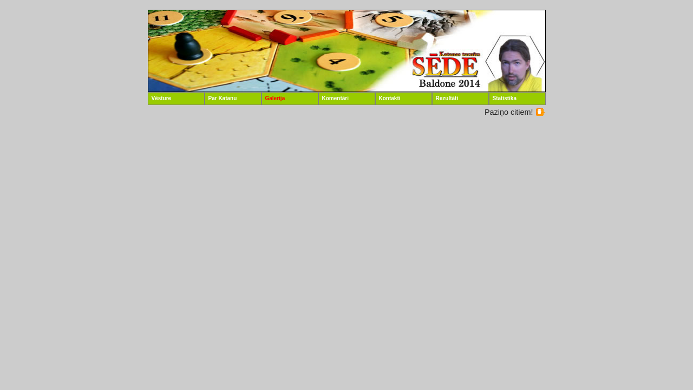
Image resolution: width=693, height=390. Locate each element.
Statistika (505, 98)
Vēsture (162, 98)
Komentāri (335, 98)
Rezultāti (447, 98)
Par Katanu (222, 98)
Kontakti (390, 98)
